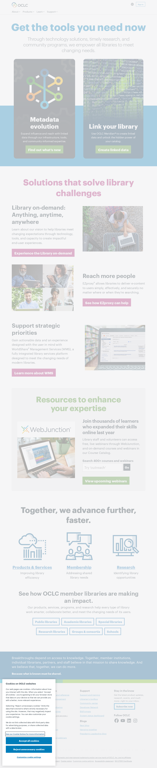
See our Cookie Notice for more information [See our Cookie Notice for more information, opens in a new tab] (25, 734)
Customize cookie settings (29, 757)
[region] (29, 722)
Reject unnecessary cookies (28, 749)
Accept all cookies (29, 740)
